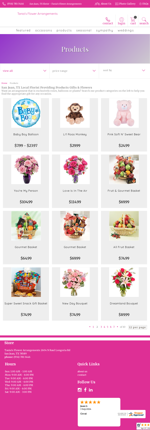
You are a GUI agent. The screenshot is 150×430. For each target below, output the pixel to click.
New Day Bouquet (75, 303)
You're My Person (26, 190)
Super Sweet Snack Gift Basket (26, 303)
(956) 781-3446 (15, 3)
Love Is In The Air (75, 190)
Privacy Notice (121, 427)
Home (4, 83)
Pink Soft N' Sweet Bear (124, 134)
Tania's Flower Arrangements (37, 13)
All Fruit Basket (123, 247)
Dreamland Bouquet (124, 303)
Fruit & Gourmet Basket (124, 190)
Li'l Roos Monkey (75, 134)
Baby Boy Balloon (26, 134)
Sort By (107, 70)
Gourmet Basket (26, 247)
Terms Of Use (104, 427)
